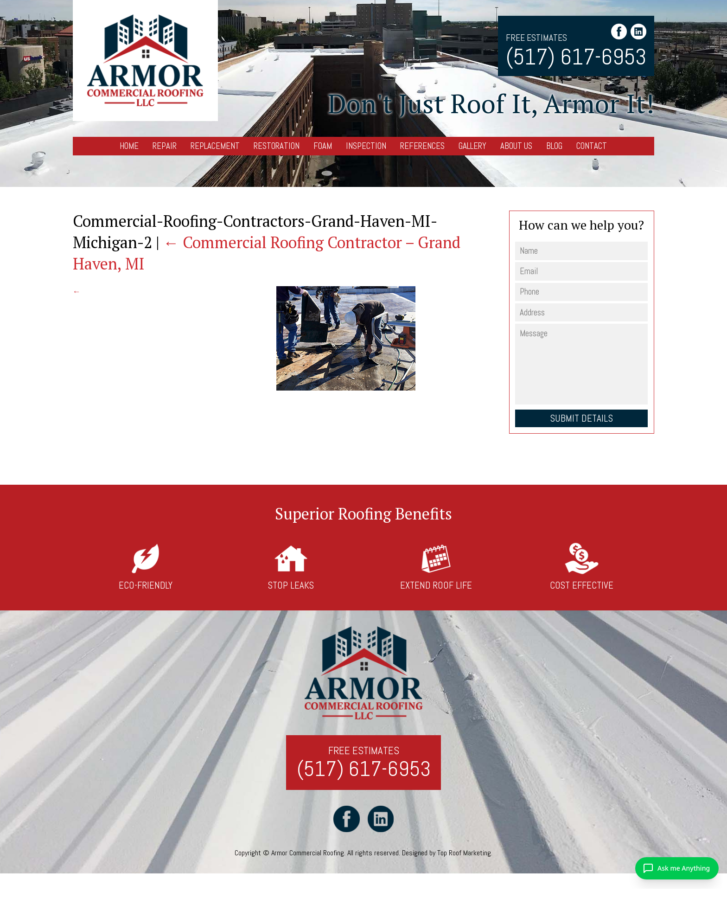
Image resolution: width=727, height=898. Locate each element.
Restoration (277, 146)
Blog (554, 146)
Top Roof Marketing (464, 853)
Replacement (215, 146)
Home (129, 146)
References (422, 146)
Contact (591, 146)
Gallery (472, 146)
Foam (322, 146)
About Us (516, 146)
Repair (165, 146)
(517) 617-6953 (576, 56)
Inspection (366, 146)
